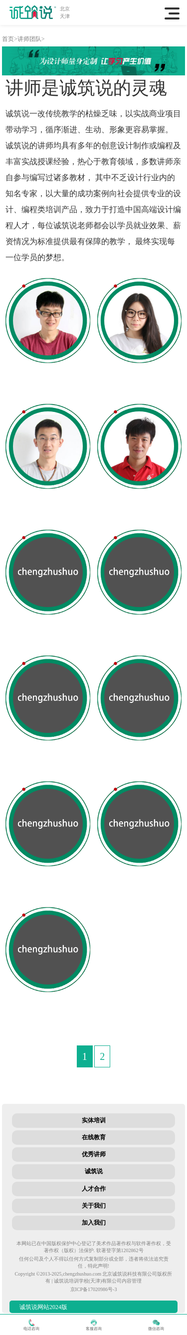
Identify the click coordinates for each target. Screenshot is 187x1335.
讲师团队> (31, 38)
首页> (9, 38)
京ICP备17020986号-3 (93, 1289)
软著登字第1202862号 (120, 1250)
